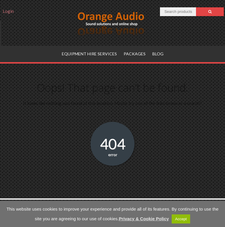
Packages (135, 53)
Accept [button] (181, 219)
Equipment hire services (89, 53)
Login (8, 11)
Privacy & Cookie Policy (144, 218)
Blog (157, 53)
